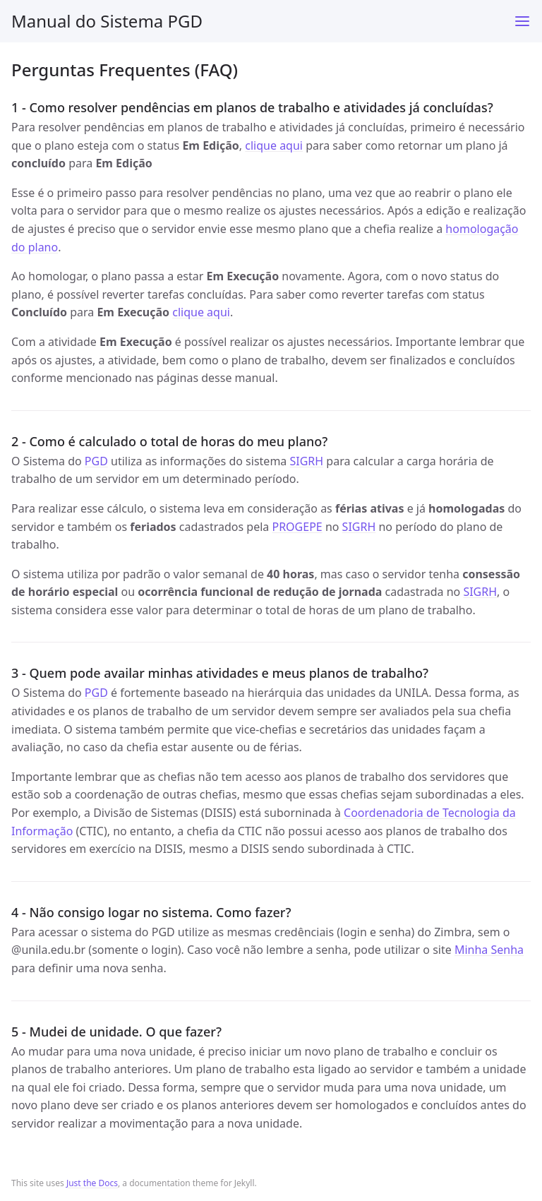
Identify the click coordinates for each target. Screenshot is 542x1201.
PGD (96, 461)
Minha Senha (489, 949)
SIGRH (306, 461)
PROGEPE (297, 526)
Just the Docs (92, 1183)
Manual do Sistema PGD (107, 20)
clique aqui (274, 145)
